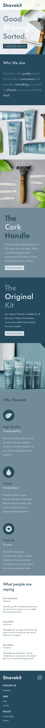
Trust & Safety (8, 716)
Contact (6, 705)
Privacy (6, 720)
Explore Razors (14, 268)
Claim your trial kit (15, 46)
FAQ (5, 701)
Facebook (6, 690)
